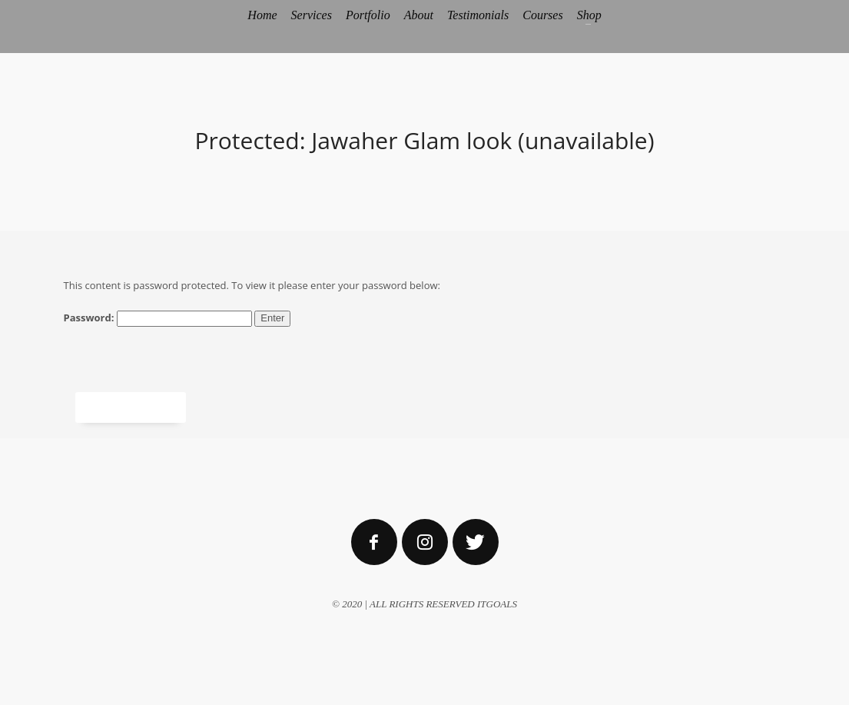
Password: (158, 319)
